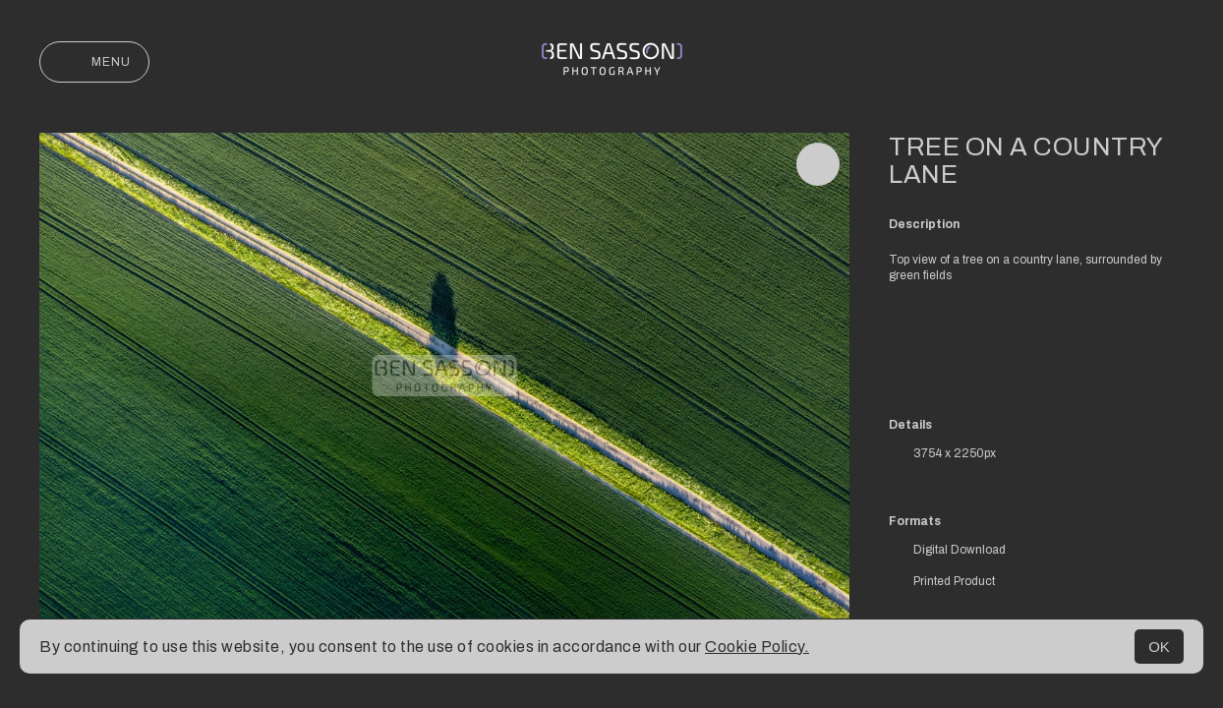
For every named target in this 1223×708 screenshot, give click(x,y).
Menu (94, 62)
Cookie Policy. (757, 646)
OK (1159, 646)
